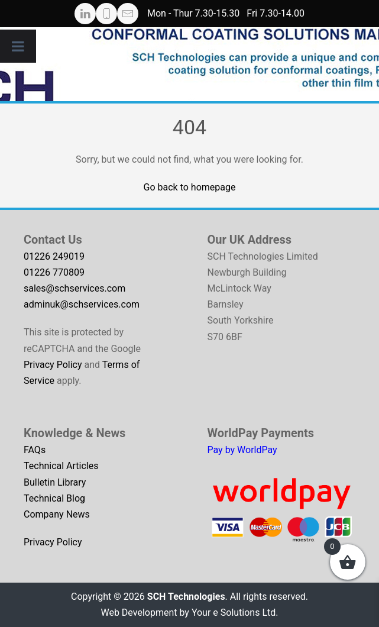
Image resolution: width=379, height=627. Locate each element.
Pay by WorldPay (242, 449)
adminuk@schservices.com (82, 304)
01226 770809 (54, 272)
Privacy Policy (53, 364)
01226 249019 (54, 256)
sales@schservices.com (74, 288)
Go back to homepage (190, 187)
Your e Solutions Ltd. (235, 612)
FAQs (35, 449)
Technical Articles (61, 465)
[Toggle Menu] (18, 46)
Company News (57, 514)
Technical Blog (54, 498)
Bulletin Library (55, 482)
